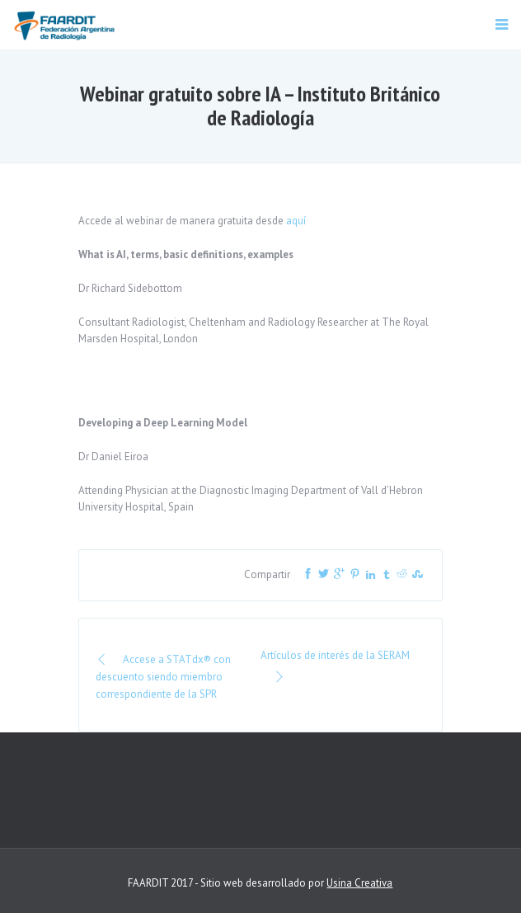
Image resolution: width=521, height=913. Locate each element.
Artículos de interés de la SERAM (335, 667)
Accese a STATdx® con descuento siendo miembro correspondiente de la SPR (163, 676)
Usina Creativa (359, 883)
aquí (296, 221)
